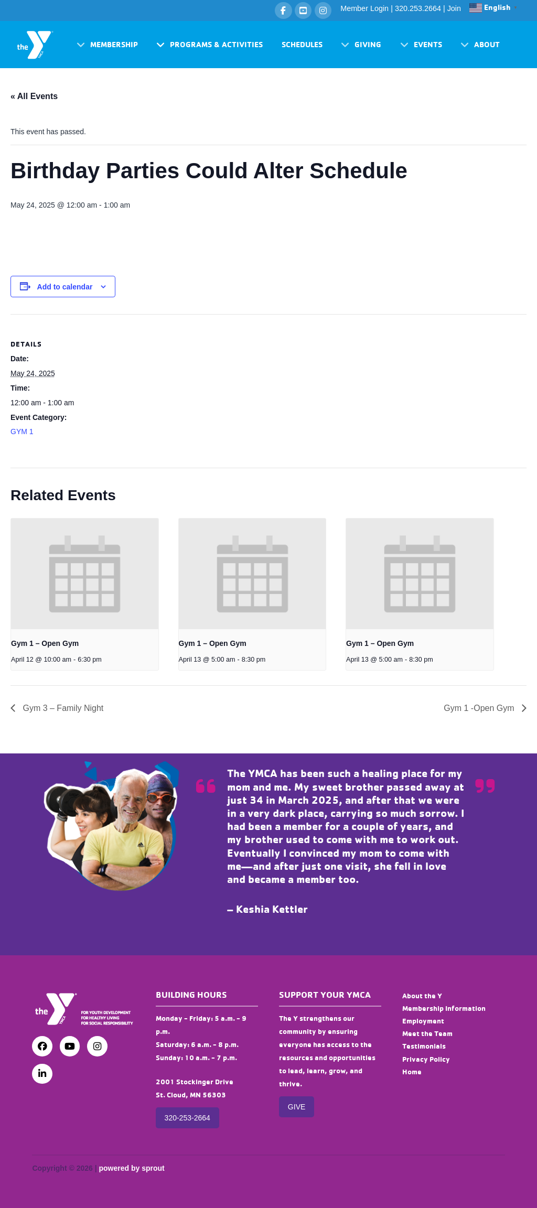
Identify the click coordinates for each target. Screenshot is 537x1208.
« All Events (34, 96)
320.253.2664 (418, 8)
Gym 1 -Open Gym (480, 708)
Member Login (364, 8)
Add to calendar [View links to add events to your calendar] (65, 287)
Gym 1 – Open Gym (45, 643)
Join (454, 8)
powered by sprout (131, 1168)
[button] (107, 44)
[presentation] (84, 574)
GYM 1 (22, 431)
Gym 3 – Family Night (61, 708)
